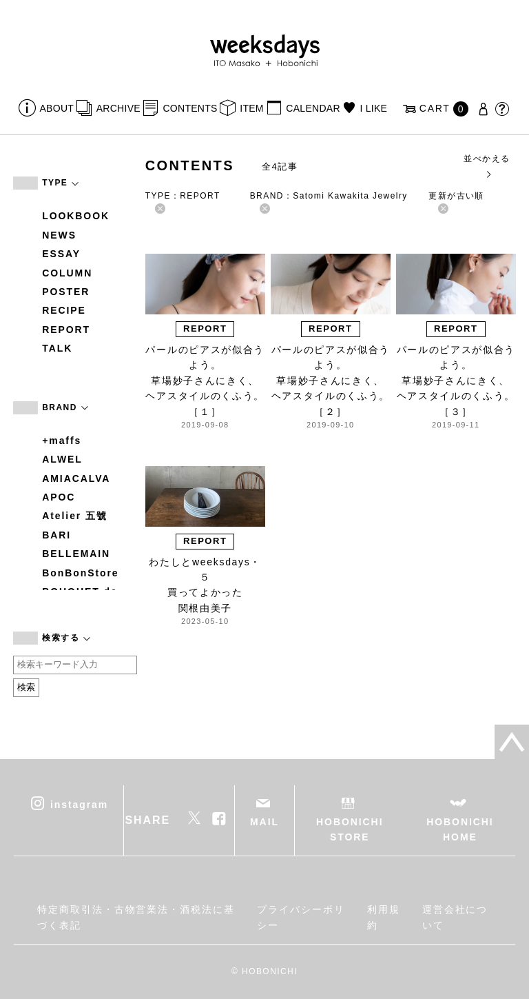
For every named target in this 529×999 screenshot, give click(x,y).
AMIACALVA (76, 478)
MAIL (264, 821)
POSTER (66, 291)
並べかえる (487, 166)
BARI (56, 535)
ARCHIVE (118, 108)
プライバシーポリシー (300, 917)
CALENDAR (313, 108)
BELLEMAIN (76, 553)
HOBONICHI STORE (349, 829)
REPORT (66, 329)
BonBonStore (80, 572)
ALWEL (62, 459)
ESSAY (61, 253)
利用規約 (383, 917)
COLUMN (67, 273)
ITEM (252, 108)
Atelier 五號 (74, 515)
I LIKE (373, 108)
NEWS (59, 235)
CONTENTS (190, 108)
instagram (79, 803)
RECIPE (64, 310)
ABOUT (57, 108)
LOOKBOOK (76, 215)
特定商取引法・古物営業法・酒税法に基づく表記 (136, 917)
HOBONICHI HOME (459, 829)
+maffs (61, 440)
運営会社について (455, 917)
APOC (58, 497)
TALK (57, 348)
